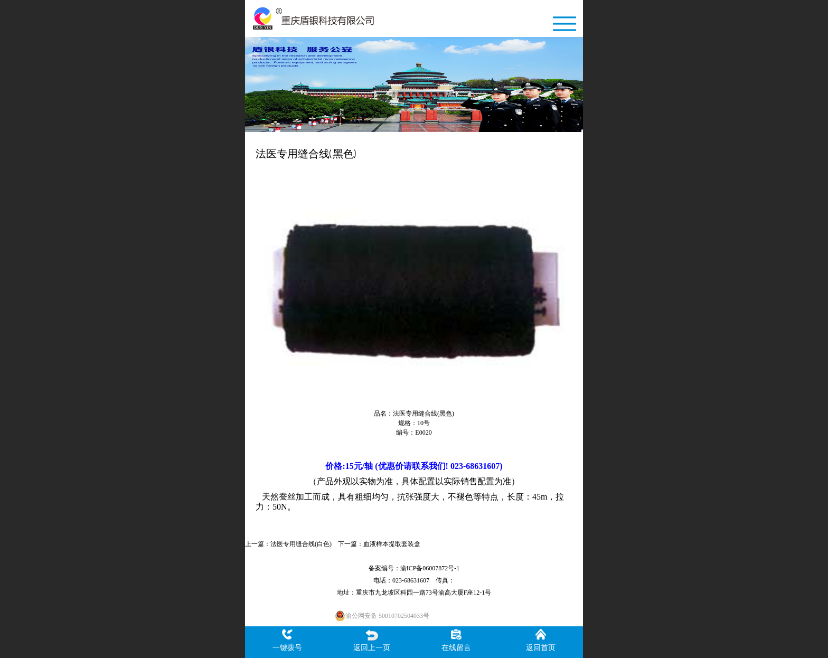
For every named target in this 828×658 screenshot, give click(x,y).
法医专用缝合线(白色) (301, 544)
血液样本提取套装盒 (391, 544)
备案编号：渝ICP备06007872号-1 (414, 568)
